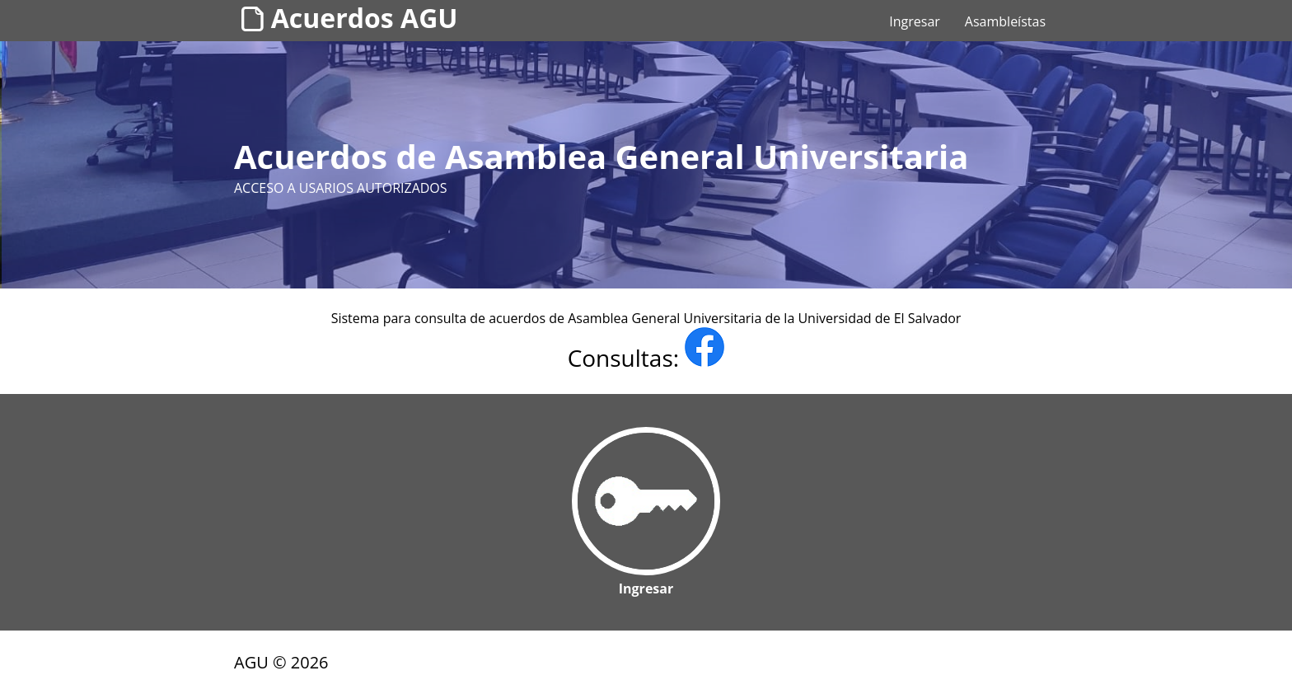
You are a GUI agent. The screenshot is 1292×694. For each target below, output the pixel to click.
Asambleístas (1005, 21)
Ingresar (914, 21)
